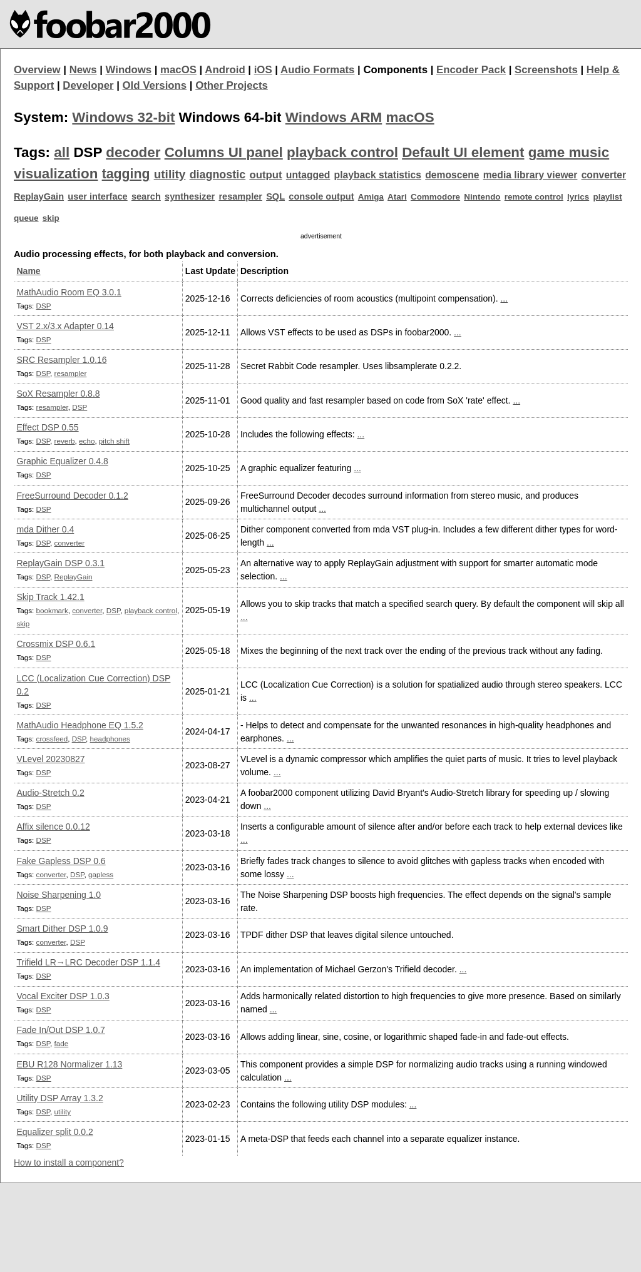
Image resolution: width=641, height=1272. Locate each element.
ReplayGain (39, 196)
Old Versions (155, 85)
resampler (240, 196)
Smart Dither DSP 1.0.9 (62, 928)
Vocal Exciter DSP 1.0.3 (63, 996)
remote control (534, 196)
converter (604, 175)
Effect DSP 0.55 (48, 427)
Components (395, 70)
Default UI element (463, 152)
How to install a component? (69, 1163)
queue (26, 218)
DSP (43, 306)
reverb (64, 441)
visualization (56, 173)
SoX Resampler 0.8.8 (58, 394)
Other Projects (231, 85)
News (83, 70)
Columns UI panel (224, 152)
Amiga (371, 196)
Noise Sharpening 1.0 (59, 895)
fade (61, 1043)
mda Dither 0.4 (45, 529)
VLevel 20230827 (51, 759)
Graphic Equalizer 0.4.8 (62, 461)
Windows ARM (333, 117)
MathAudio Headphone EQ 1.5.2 (80, 725)
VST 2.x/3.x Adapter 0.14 (65, 326)
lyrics (578, 196)
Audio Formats (317, 70)
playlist (607, 196)
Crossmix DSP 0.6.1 (56, 644)
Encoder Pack (471, 70)
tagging (126, 173)
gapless (100, 874)
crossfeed (52, 739)
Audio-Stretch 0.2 (51, 793)
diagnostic (218, 174)
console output (321, 196)
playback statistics (377, 175)
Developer (88, 85)
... (504, 298)
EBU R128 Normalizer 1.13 (70, 1064)
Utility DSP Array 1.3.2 (60, 1098)
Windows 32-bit (123, 117)
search (146, 196)
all (61, 152)
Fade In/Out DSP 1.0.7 (61, 1030)
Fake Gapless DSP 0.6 (61, 861)
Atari (397, 196)
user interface (97, 196)
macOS (178, 70)
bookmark (52, 610)
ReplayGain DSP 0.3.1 (61, 563)
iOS (263, 70)
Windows (129, 70)
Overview (37, 70)
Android (225, 70)
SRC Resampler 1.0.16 (62, 360)
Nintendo (482, 196)
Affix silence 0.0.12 (53, 827)
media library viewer (530, 175)
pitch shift (114, 441)
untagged (308, 175)
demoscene (452, 175)
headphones (110, 739)
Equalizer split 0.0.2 (55, 1132)
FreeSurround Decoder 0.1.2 (72, 496)
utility (170, 174)
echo (87, 441)
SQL (275, 196)
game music (568, 152)
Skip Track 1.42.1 (51, 597)
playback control (342, 152)
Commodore (435, 196)
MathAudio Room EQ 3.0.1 (69, 292)
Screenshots (546, 70)
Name (29, 271)
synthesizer (190, 196)
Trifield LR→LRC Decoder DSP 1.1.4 (89, 962)
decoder (133, 152)
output (265, 175)
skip (51, 218)
